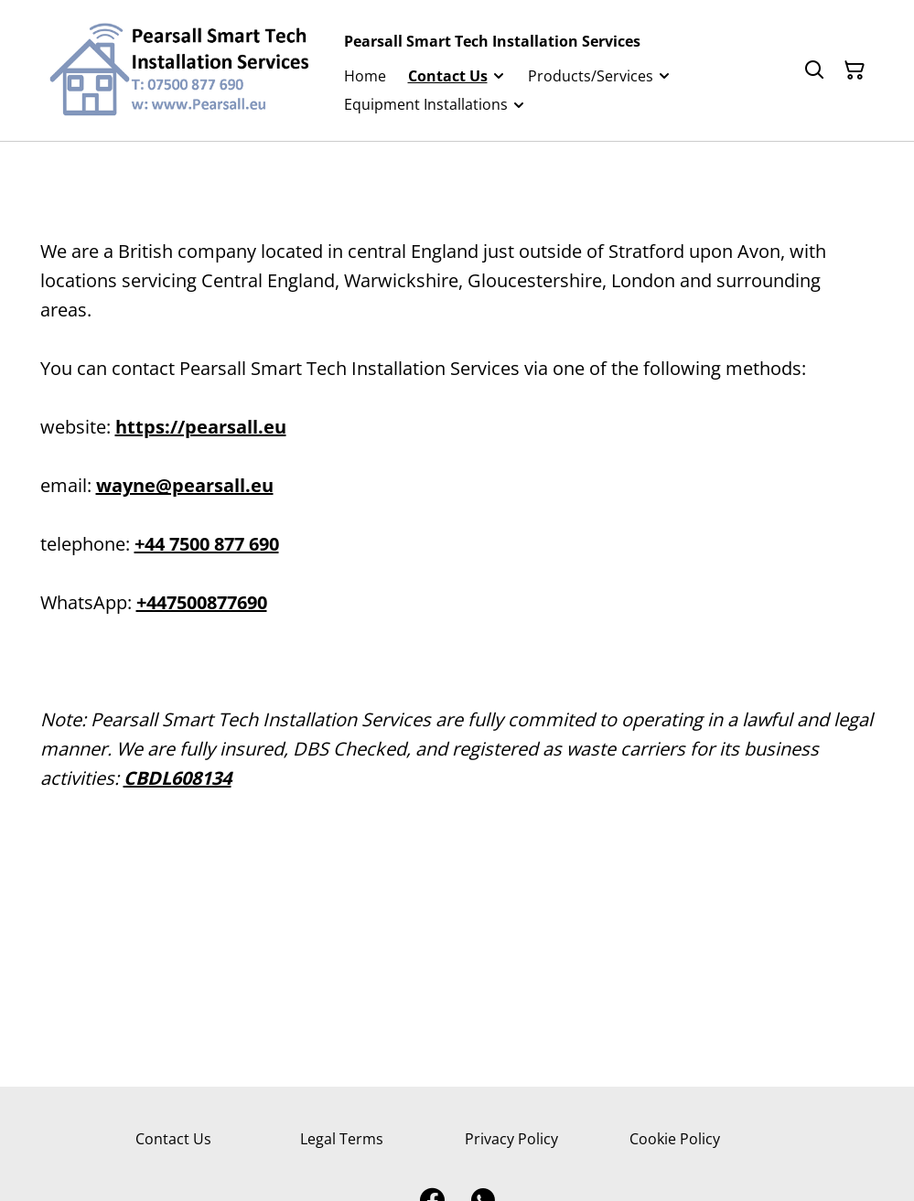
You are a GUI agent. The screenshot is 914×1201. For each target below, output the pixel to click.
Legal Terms (341, 1139)
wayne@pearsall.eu (185, 485)
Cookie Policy (674, 1139)
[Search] (814, 70)
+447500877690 (201, 602)
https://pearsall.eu (200, 426)
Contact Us (173, 1139)
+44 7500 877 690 (206, 543)
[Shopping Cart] (854, 70)
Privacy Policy (511, 1139)
